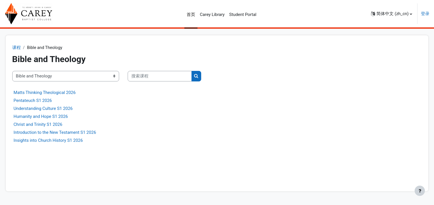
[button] (391, 13)
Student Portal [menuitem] (242, 14)
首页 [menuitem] (191, 14)
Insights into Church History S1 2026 (56, 140)
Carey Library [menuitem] (212, 14)
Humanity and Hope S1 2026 (49, 116)
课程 (24, 47)
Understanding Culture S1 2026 (51, 108)
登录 (425, 13)
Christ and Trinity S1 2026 (46, 124)
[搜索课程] (168, 76)
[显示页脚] (420, 191)
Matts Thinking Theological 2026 (53, 92)
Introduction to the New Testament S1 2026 (63, 132)
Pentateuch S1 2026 (41, 100)
